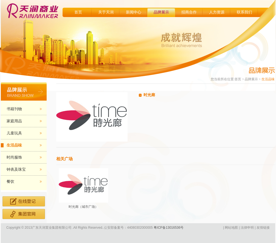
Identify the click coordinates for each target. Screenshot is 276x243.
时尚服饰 (14, 157)
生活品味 (14, 145)
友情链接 (263, 228)
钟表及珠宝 (16, 169)
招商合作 (189, 12)
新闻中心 (133, 12)
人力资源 (216, 12)
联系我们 (244, 12)
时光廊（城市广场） (83, 207)
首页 (78, 12)
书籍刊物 (14, 109)
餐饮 (10, 182)
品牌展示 (161, 12)
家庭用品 (14, 121)
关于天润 (106, 12)
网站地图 (231, 228)
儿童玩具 (14, 133)
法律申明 (247, 228)
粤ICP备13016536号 (168, 228)
